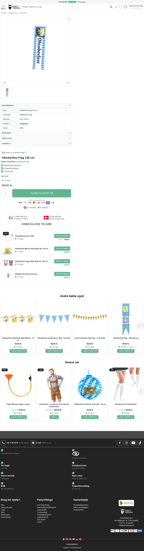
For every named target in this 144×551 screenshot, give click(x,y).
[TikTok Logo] (140, 442)
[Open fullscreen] (36, 51)
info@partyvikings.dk (126, 525)
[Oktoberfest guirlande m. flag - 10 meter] (54, 351)
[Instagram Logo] (127, 442)
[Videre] (68, 83)
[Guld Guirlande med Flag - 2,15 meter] (90, 351)
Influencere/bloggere (80, 507)
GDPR (39, 522)
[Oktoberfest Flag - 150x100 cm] (125, 351)
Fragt (3, 510)
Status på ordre (6, 507)
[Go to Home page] (14, 7)
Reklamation (5, 515)
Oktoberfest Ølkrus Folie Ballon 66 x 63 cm (31, 249)
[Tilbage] (5, 83)
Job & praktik (42, 510)
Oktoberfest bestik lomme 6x (26, 274)
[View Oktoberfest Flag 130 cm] (6, 93)
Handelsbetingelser (44, 515)
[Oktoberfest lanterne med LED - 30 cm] (90, 417)
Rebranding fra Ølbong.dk (46, 507)
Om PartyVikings (43, 505)
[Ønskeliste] (120, 6)
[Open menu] (3, 7)
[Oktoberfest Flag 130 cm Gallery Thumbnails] (6, 93)
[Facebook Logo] (120, 442)
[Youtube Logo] (133, 442)
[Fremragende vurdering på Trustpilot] (72, 2)
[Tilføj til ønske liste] (68, 19)
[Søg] (111, 7)
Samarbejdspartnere (80, 505)
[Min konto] (116, 7)
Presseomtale (42, 512)
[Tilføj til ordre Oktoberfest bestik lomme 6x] (62, 274)
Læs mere (4, 176)
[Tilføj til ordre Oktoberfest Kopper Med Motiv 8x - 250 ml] (62, 261)
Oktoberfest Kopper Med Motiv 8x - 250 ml (31, 261)
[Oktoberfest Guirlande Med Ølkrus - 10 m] (18, 351)
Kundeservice (6, 517)
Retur (3, 512)
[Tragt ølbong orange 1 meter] (18, 417)
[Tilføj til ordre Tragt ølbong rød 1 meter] (62, 236)
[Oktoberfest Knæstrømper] (125, 417)
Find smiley (41, 520)
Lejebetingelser (42, 517)
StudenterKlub (78, 510)
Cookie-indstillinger (72, 544)
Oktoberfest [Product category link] (24, 123)
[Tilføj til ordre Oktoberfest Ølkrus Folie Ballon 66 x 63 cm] (62, 248)
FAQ (2, 505)
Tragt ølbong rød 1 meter (24, 236)
